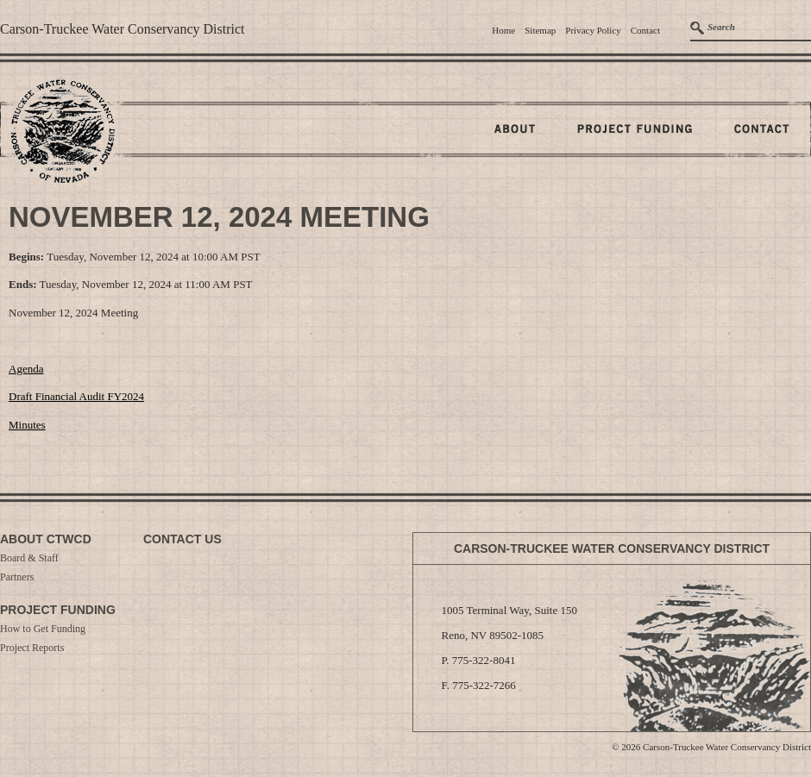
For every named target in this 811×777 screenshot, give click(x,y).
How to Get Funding (42, 629)
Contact (645, 30)
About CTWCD (45, 539)
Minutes (27, 424)
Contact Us (182, 539)
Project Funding (58, 610)
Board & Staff (29, 558)
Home (503, 30)
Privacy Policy (592, 30)
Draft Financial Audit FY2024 (76, 396)
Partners (17, 577)
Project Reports (32, 648)
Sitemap (540, 30)
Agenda (26, 368)
